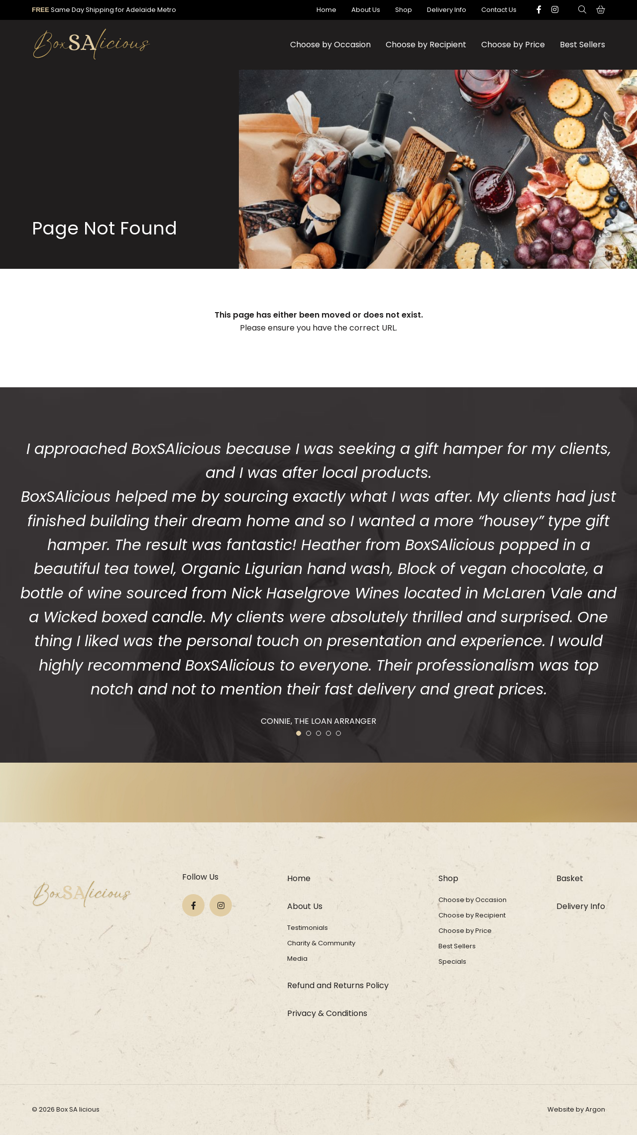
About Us (365, 9)
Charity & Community (321, 943)
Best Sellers (582, 44)
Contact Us (499, 9)
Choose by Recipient (426, 44)
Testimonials (307, 927)
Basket (569, 878)
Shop (403, 9)
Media (297, 958)
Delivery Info (446, 9)
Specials (452, 961)
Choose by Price (513, 44)
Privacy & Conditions (327, 1013)
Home (326, 9)
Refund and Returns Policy (338, 985)
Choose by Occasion (330, 44)
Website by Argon (576, 1109)
